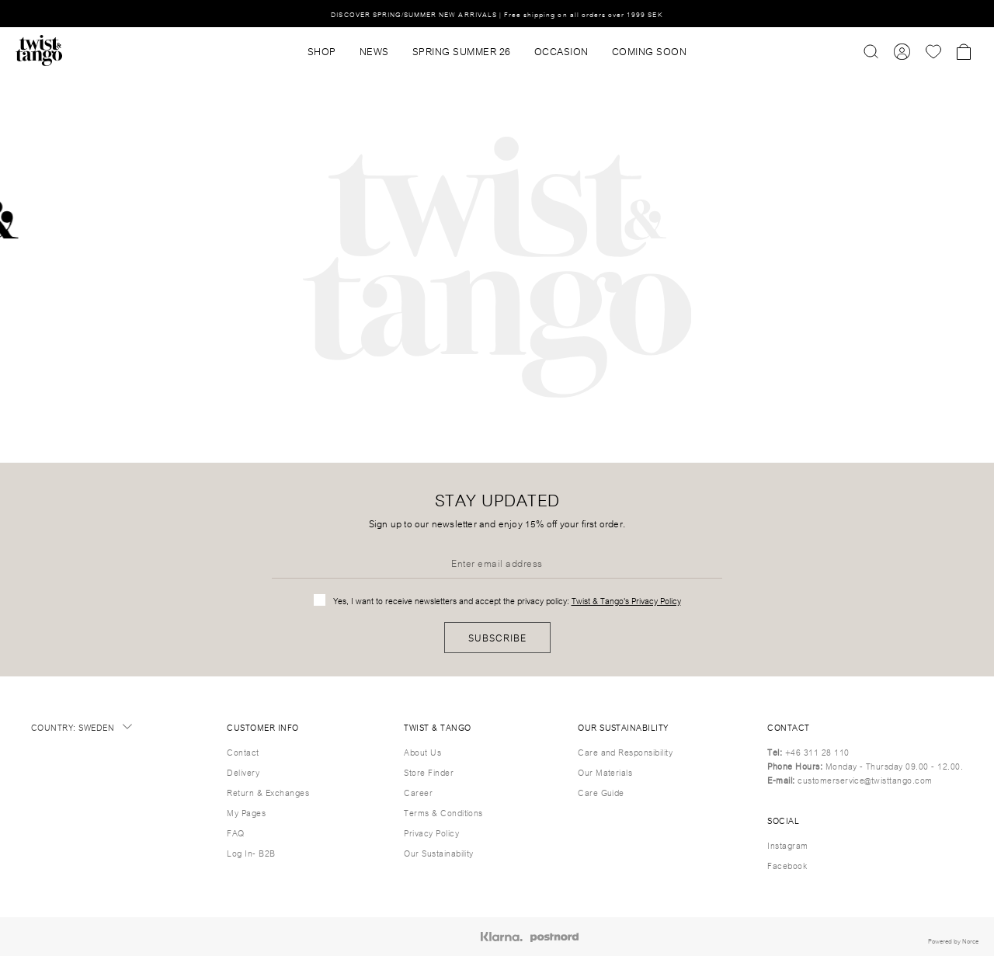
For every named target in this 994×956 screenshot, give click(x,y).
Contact (243, 752)
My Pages (246, 812)
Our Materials (605, 772)
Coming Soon (649, 50)
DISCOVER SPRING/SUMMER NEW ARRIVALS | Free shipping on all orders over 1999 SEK (496, 13)
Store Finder (429, 772)
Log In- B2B (251, 853)
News (374, 50)
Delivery (243, 772)
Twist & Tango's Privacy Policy (626, 600)
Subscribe (497, 637)
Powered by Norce (953, 940)
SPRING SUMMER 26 (461, 50)
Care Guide (601, 792)
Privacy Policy (431, 833)
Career (418, 792)
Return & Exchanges (268, 792)
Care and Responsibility (625, 752)
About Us (422, 752)
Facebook (787, 865)
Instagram (787, 845)
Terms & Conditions (443, 812)
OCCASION (561, 50)
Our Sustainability (439, 853)
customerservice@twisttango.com (865, 780)
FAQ (235, 833)
